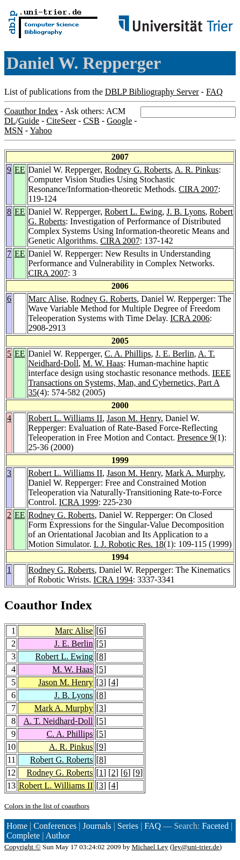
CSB (91, 120)
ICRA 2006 (189, 318)
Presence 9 (195, 437)
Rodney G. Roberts (137, 169)
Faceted (215, 825)
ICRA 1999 (78, 502)
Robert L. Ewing (133, 211)
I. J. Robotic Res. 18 (129, 544)
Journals (96, 825)
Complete (23, 835)
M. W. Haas (103, 363)
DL (10, 120)
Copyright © (22, 847)
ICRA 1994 (112, 579)
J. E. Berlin (175, 353)
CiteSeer (61, 120)
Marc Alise (48, 298)
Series (127, 825)
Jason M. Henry (134, 418)
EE (20, 169)
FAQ (214, 91)
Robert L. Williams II (66, 418)
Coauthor (30, 605)
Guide (28, 120)
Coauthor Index (31, 111)
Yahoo (41, 130)
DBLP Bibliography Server (152, 91)
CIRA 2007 (198, 189)
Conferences (54, 825)
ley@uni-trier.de (195, 847)
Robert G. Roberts (61, 759)
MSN (13, 130)
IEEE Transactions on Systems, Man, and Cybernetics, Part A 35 (130, 382)
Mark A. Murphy (194, 473)
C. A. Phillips (127, 353)
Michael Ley (150, 847)
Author (58, 835)
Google (119, 120)
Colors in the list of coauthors (46, 806)
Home (16, 825)
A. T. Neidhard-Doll (58, 721)
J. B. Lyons (185, 211)
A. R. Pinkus (196, 169)
